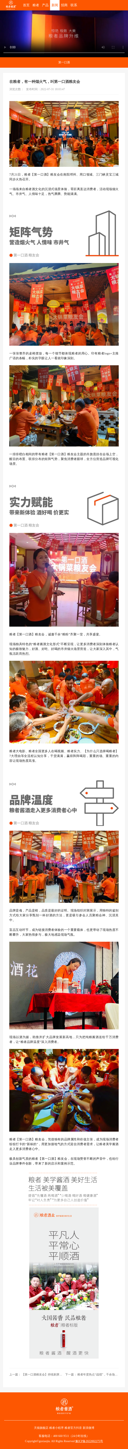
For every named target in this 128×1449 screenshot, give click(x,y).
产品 (45, 5)
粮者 (35, 5)
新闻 (54, 5)
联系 (74, 5)
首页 (26, 5)
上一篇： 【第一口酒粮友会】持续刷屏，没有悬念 (36, 1374)
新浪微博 (88, 1427)
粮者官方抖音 (73, 1427)
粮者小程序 (56, 1427)
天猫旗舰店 (41, 1427)
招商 (64, 5)
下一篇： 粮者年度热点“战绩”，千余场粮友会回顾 (92, 1374)
